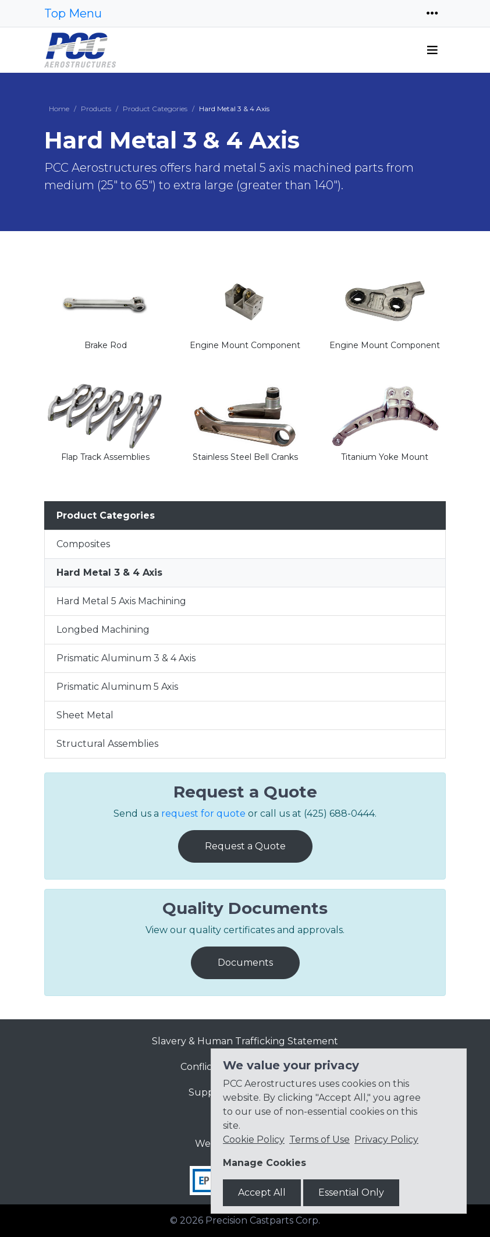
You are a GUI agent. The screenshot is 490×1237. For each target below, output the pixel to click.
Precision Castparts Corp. (262, 1220)
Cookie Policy (254, 1139)
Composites (83, 544)
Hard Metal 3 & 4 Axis (109, 572)
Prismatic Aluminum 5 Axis (117, 686)
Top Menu (73, 13)
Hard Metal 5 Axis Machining (121, 601)
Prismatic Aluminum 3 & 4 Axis (126, 658)
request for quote (203, 813)
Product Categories (155, 108)
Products (96, 108)
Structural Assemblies (107, 743)
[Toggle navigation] (432, 13)
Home (59, 108)
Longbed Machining (103, 629)
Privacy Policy (386, 1139)
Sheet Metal (84, 715)
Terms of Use (319, 1139)
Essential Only (351, 1192)
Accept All (262, 1192)
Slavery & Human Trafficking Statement (245, 1041)
